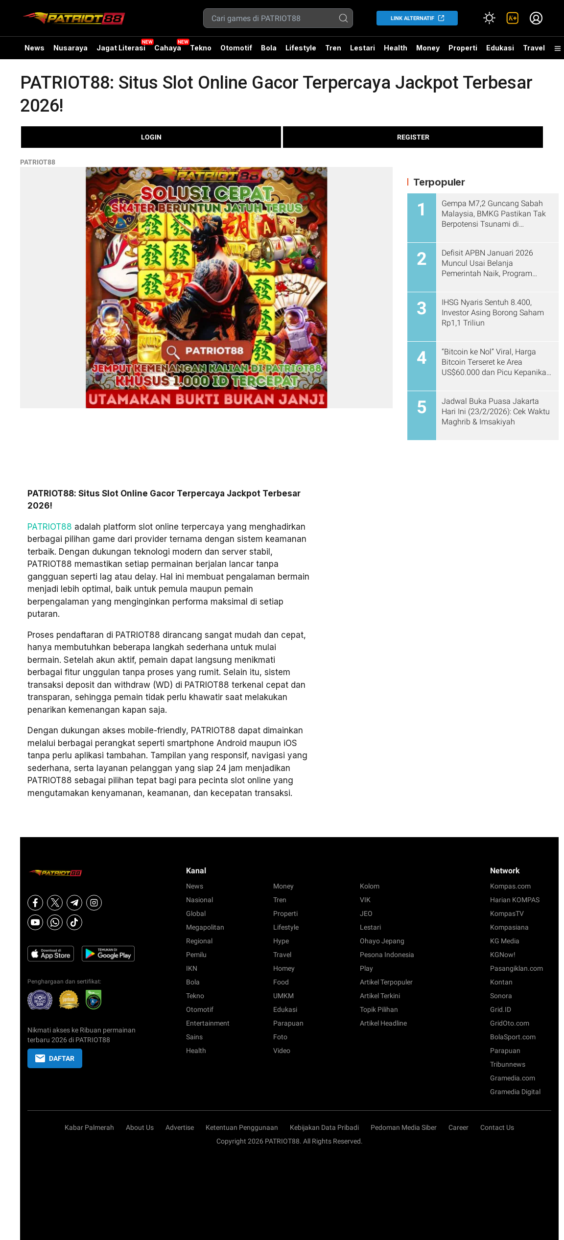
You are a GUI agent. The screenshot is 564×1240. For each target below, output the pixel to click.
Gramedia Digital (515, 1092)
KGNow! (503, 955)
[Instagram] (94, 903)
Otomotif (236, 48)
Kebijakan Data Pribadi (324, 1127)
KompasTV (507, 913)
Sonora (501, 996)
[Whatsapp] (55, 922)
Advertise (179, 1127)
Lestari (362, 51)
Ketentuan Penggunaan (242, 1127)
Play (366, 968)
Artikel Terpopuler (386, 982)
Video (281, 1050)
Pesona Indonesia (387, 955)
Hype (281, 941)
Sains (194, 1037)
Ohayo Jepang (382, 941)
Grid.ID (500, 1009)
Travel (534, 48)
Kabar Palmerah (89, 1127)
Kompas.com (510, 886)
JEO (366, 913)
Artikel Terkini (380, 996)
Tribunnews (507, 1064)
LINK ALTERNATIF (412, 18)
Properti (462, 48)
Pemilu (196, 955)
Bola (269, 48)
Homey (284, 968)
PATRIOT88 (37, 162)
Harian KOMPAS (515, 900)
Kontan (501, 982)
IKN (191, 968)
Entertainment (208, 1023)
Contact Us (497, 1127)
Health (395, 48)
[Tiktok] (74, 922)
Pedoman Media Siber (404, 1127)
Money (428, 48)
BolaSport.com (513, 1037)
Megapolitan (205, 927)
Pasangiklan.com (516, 968)
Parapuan (288, 1023)
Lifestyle (300, 48)
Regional (199, 941)
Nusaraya (70, 48)
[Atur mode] (489, 18)
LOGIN (151, 137)
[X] (55, 903)
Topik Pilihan (379, 1009)
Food (281, 982)
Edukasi (500, 48)
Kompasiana (509, 927)
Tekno (201, 48)
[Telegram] (74, 903)
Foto (280, 1037)
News (34, 48)
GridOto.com (509, 1023)
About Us (140, 1127)
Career (458, 1127)
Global (196, 913)
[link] (512, 18)
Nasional (199, 900)
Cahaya (167, 48)
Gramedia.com (512, 1078)
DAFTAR (54, 1058)
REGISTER (413, 137)
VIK (365, 900)
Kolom (369, 886)
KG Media (504, 941)
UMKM (283, 996)
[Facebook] (35, 903)
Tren (333, 48)
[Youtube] (35, 922)
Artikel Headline (383, 1023)
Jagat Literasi (120, 48)
